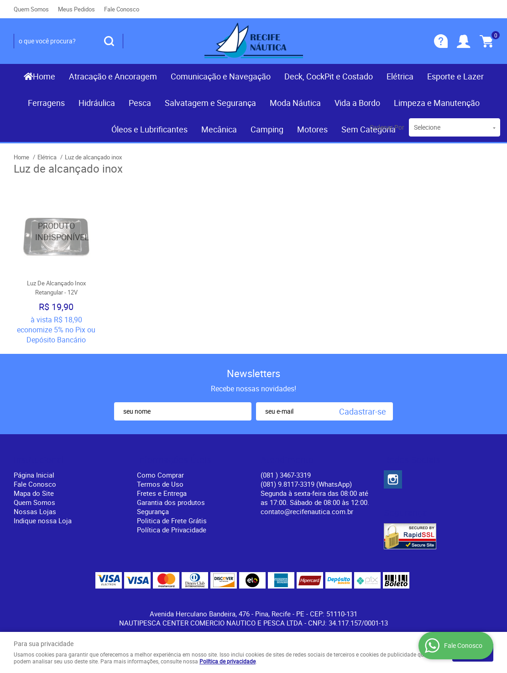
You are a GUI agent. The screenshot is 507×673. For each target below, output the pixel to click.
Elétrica (400, 76)
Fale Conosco (121, 9)
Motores (312, 129)
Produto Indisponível (56, 231)
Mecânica (219, 129)
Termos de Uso (160, 484)
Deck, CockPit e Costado (328, 76)
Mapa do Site (34, 493)
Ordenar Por (387, 127)
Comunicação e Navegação (221, 76)
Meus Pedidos (76, 9)
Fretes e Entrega (162, 493)
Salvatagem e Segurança (210, 102)
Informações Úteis (174, 460)
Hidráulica (96, 102)
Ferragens (46, 102)
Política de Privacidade (171, 529)
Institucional (38, 460)
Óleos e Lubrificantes (149, 129)
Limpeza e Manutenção (437, 102)
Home (44, 76)
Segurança (153, 511)
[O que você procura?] (109, 41)
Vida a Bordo (357, 102)
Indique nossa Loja (43, 520)
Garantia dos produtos (171, 502)
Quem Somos (31, 9)
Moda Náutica (295, 102)
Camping (267, 129)
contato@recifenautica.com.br (307, 511)
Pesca (140, 102)
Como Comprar (160, 474)
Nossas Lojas (35, 511)
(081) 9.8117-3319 (306, 484)
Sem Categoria (368, 129)
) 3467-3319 (286, 474)
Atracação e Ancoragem (113, 76)
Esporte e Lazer (455, 76)
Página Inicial (34, 474)
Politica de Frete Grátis (172, 520)
